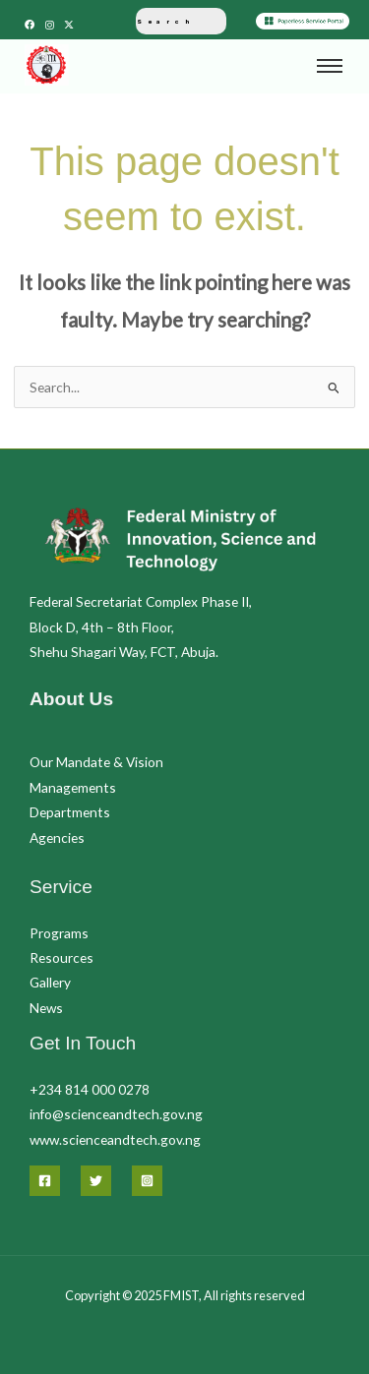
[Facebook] (45, 1180)
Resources (61, 957)
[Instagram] (147, 1180)
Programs (59, 933)
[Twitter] (96, 1180)
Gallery (50, 982)
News (46, 1007)
